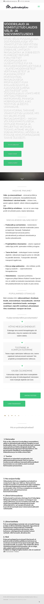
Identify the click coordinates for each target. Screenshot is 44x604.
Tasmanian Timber (12, 551)
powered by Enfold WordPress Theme (17, 599)
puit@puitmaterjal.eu (11, 1)
